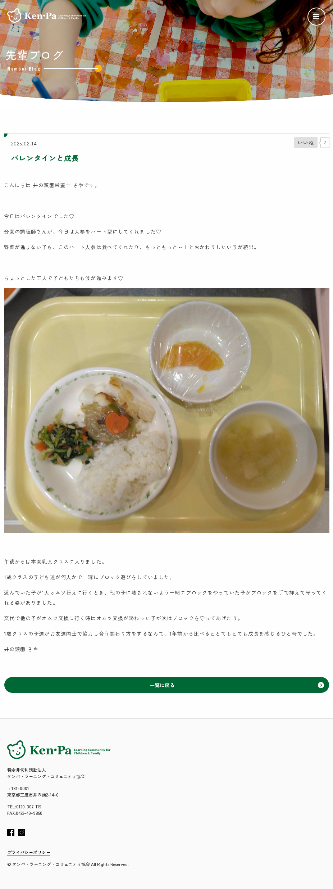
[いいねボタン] (306, 142)
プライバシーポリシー (28, 852)
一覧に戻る (237, 685)
